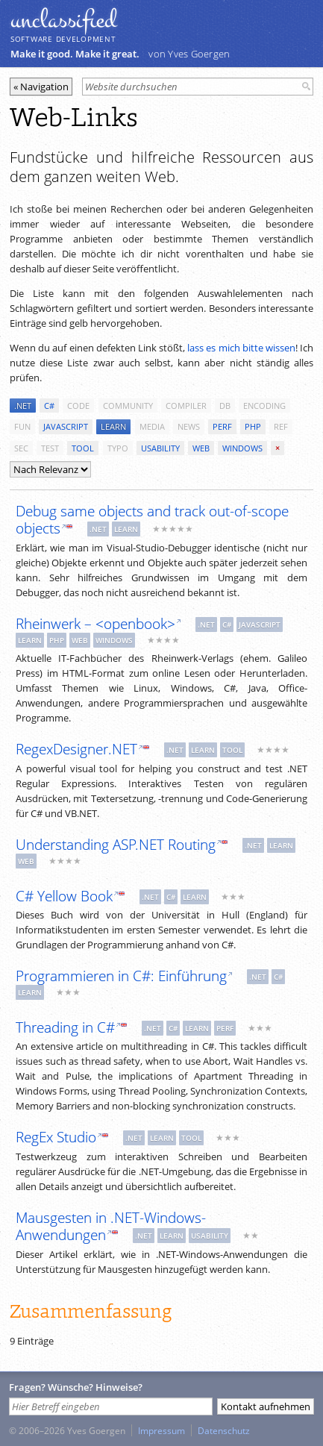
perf (222, 426)
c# (49, 405)
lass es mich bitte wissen (241, 347)
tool (83, 448)
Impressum (161, 1430)
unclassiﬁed (63, 20)
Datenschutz (224, 1430)
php (253, 426)
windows (242, 448)
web (201, 448)
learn (113, 426)
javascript (65, 426)
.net (22, 405)
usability (160, 448)
